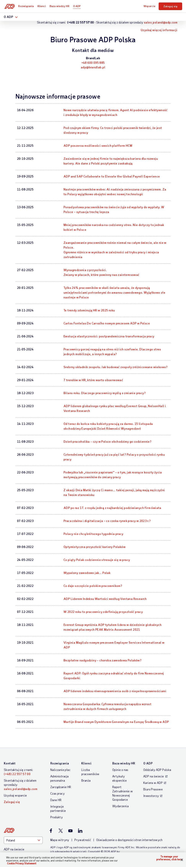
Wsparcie (149, 6)
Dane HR (56, 800)
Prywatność (82, 840)
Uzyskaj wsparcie (15, 795)
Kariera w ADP (153, 782)
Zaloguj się (170, 6)
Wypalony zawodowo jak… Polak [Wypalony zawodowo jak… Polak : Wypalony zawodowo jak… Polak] (87, 572)
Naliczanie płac (60, 769)
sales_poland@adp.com (160, 22)
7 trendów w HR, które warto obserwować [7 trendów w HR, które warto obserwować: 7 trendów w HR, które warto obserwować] (93, 380)
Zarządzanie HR (60, 787)
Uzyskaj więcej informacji (159, 30)
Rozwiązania (26, 6)
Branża (86, 780)
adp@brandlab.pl (93, 67)
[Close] (182, 860)
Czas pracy (57, 793)
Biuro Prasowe (153, 789)
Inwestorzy (151, 795)
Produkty (56, 817)
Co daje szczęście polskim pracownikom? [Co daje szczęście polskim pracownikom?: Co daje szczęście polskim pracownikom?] (93, 585)
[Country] (23, 840)
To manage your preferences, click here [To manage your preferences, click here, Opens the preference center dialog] (169, 858)
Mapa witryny (59, 840)
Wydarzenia (120, 806)
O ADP (77, 6)
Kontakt (10, 763)
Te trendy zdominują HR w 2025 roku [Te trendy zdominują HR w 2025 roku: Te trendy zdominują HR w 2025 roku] (89, 310)
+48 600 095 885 (93, 62)
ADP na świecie (153, 776)
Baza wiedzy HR (60, 6)
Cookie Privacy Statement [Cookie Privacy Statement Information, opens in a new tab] (21, 863)
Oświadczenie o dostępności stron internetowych (129, 840)
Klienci (42, 6)
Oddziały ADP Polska (157, 769)
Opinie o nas (120, 769)
